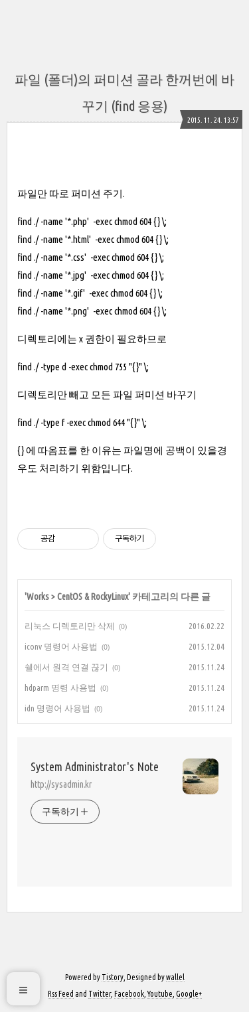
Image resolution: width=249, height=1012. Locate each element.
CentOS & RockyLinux (92, 596)
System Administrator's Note (95, 766)
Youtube (160, 993)
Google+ (189, 993)
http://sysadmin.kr (61, 784)
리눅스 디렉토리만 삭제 (70, 625)
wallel (175, 977)
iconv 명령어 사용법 (61, 646)
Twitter (99, 993)
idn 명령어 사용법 (57, 708)
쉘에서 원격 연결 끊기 (66, 667)
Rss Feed (61, 993)
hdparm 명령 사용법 (60, 687)
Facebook (129, 993)
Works (38, 596)
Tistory (113, 977)
